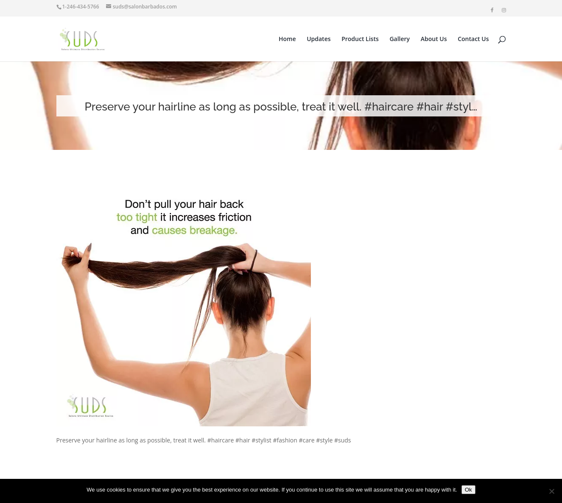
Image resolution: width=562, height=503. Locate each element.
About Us (434, 39)
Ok (468, 489)
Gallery (399, 39)
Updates (318, 39)
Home (287, 39)
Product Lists (360, 39)
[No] (551, 491)
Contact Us (473, 39)
